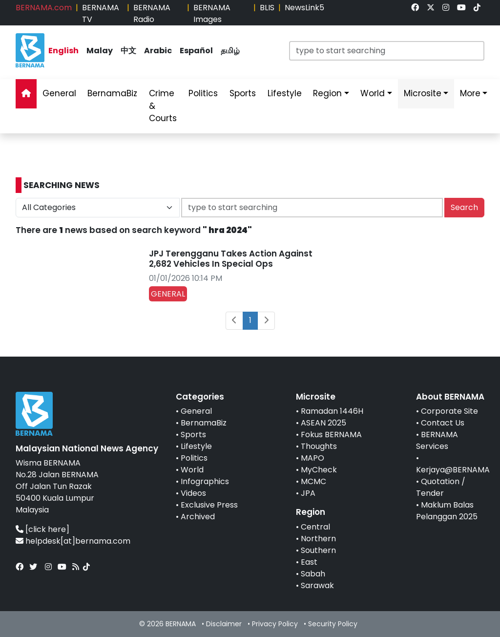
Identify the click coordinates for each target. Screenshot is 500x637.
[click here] (47, 529)
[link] (415, 7)
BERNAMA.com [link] (44, 7)
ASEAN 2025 (323, 422)
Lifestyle (196, 446)
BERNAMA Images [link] (211, 13)
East (309, 562)
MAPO (312, 458)
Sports (193, 434)
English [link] (63, 50)
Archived (198, 516)
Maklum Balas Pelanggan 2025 (447, 510)
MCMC (313, 481)
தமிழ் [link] (230, 50)
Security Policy (332, 624)
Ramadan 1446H (332, 411)
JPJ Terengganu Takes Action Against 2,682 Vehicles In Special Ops (230, 258)
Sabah (313, 573)
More (470, 93)
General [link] (59, 93)
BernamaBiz (204, 422)
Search (464, 207)
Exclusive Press (209, 504)
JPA (308, 493)
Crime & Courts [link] (163, 105)
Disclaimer (224, 624)
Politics (194, 458)
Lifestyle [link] (285, 93)
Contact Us (442, 422)
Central (315, 526)
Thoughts (319, 446)
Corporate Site (449, 411)
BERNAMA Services (437, 440)
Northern (318, 538)
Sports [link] (242, 93)
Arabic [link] (158, 50)
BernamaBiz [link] (112, 93)
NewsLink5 (304, 7)
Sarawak (317, 585)
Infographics (205, 481)
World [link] (372, 93)
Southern (318, 550)
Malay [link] (99, 50)
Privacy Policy (275, 624)
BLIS (267, 7)
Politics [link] (203, 93)
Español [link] (196, 50)
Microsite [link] (422, 93)
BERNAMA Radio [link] (151, 13)
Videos (193, 493)
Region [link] (327, 93)
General (196, 411)
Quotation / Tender (440, 487)
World (192, 469)
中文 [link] (128, 50)
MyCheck (319, 469)
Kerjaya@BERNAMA (453, 469)
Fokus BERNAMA (331, 434)
